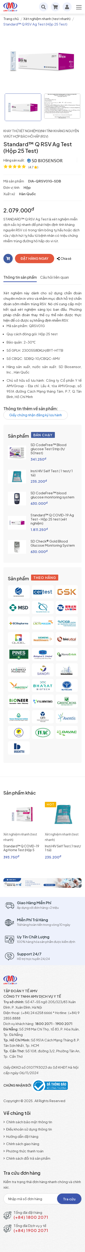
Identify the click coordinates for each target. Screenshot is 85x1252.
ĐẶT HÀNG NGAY (35, 258)
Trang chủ (11, 18)
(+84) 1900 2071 (31, 1230)
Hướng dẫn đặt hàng (20, 1136)
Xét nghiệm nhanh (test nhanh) (46, 18)
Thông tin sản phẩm (20, 277)
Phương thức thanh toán (23, 1151)
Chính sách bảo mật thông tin (27, 1122)
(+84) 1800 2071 (31, 1217)
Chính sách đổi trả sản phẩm (26, 1158)
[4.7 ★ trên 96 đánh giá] (33, 167)
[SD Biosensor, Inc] (45, 160)
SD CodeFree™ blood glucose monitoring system (52, 495)
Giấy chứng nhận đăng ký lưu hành (35, 415)
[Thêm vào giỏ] (8, 258)
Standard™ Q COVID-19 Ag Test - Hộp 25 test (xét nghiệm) (52, 519)
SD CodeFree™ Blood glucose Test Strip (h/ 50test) (48, 448)
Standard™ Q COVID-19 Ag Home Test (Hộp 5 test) (21, 850)
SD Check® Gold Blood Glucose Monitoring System (53, 543)
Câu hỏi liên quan (54, 277)
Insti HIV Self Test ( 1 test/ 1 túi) (52, 473)
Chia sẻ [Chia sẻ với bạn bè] (64, 258)
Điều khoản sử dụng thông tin (27, 1129)
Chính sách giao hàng (21, 1143)
